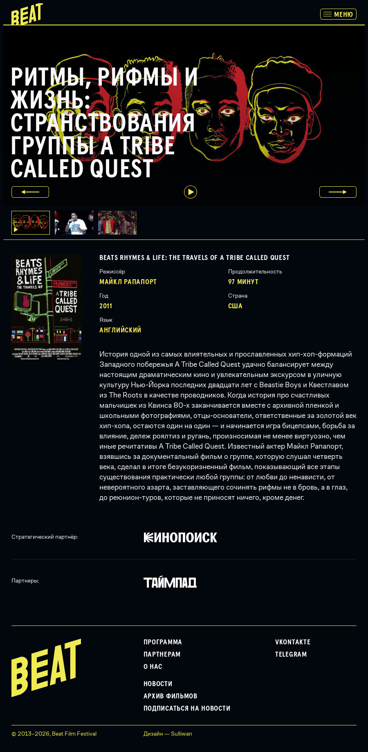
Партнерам (162, 654)
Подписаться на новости (187, 708)
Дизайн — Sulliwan (168, 733)
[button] (76, 222)
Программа (163, 642)
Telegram (291, 654)
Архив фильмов (170, 696)
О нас (153, 667)
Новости (158, 684)
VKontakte (292, 642)
